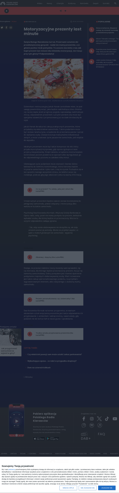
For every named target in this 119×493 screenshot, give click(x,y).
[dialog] (59, 475)
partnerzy (11, 469)
